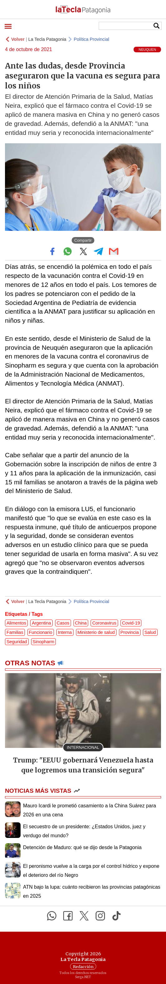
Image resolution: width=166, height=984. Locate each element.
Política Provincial (91, 39)
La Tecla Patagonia (47, 39)
